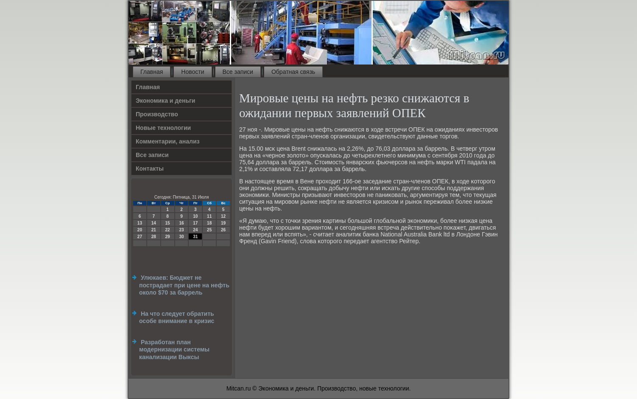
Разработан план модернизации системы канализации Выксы (174, 349)
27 (139, 236)
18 (209, 223)
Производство (157, 114)
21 (153, 230)
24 (195, 230)
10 (195, 216)
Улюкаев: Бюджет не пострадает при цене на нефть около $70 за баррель (184, 285)
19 (223, 223)
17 (195, 223)
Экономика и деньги (165, 100)
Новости (192, 71)
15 (167, 223)
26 (223, 230)
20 (139, 230)
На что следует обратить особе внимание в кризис (176, 317)
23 (181, 230)
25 (209, 230)
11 (209, 216)
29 (167, 236)
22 (167, 230)
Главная (151, 71)
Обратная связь (293, 71)
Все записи (238, 71)
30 (181, 236)
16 (181, 223)
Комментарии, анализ (168, 141)
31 (195, 236)
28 (153, 236)
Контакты (150, 168)
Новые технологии (163, 127)
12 (223, 216)
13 (139, 223)
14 (153, 223)
